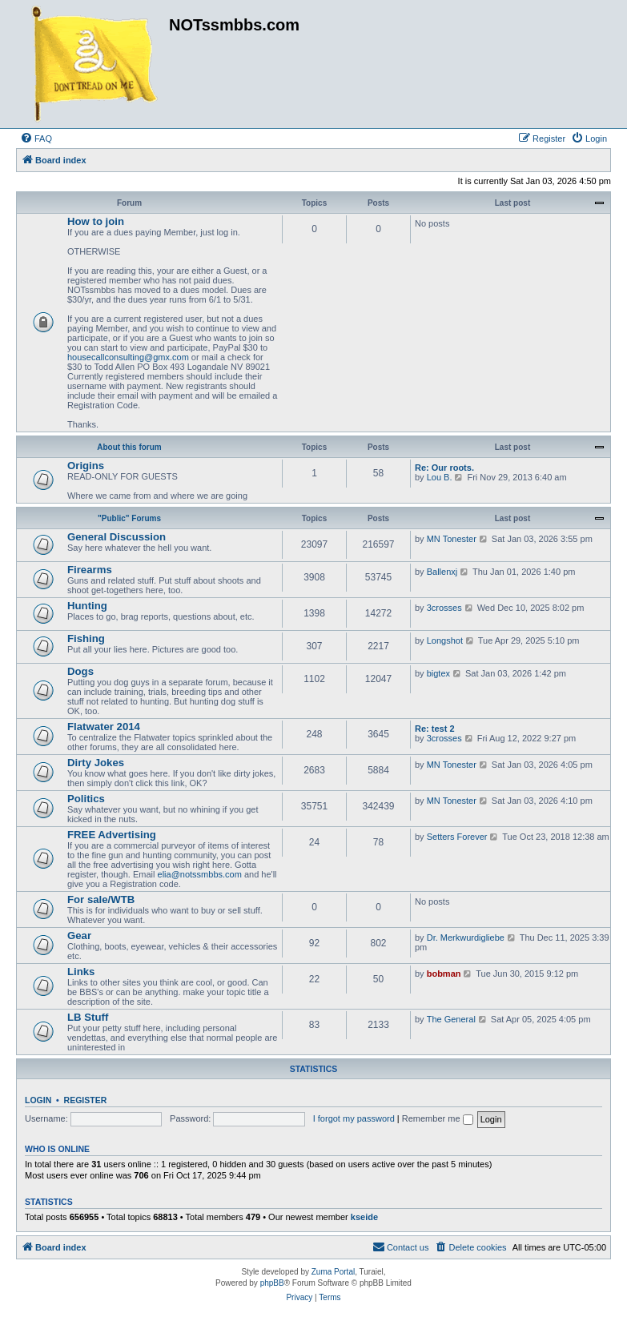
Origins (85, 466)
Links (80, 972)
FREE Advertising (111, 835)
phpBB (272, 1283)
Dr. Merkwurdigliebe (465, 937)
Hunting (87, 606)
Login (38, 1100)
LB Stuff (87, 1017)
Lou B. (439, 477)
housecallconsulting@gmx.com (128, 357)
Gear (79, 935)
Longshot (445, 640)
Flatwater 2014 (103, 727)
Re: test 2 (435, 728)
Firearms (89, 570)
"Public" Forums (129, 518)
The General (451, 1019)
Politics (86, 799)
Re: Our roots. (444, 467)
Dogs (80, 671)
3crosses (444, 607)
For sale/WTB (101, 899)
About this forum (129, 447)
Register (85, 1100)
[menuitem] (36, 138)
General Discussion (116, 537)
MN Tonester (451, 539)
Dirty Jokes (95, 763)
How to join (95, 221)
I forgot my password (354, 1118)
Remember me (437, 1118)
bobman (444, 973)
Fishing (86, 638)
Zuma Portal (333, 1271)
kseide (364, 1217)
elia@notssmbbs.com (200, 874)
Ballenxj (442, 571)
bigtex (438, 673)
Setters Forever (457, 836)
